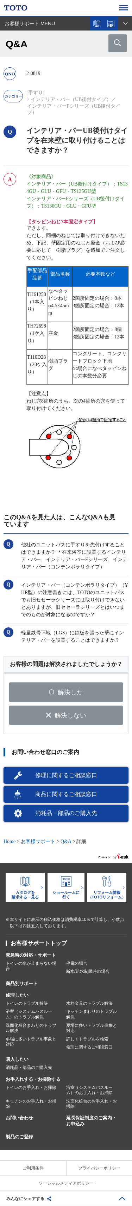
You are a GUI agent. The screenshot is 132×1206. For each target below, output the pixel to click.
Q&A (66, 841)
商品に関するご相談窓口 (66, 794)
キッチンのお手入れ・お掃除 (31, 1104)
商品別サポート (22, 983)
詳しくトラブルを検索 (87, 1039)
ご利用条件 (33, 1168)
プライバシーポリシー (99, 1168)
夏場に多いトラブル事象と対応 (91, 1028)
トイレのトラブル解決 (27, 1003)
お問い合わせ (19, 1117)
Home (9, 841)
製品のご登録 (19, 1136)
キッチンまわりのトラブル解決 (91, 1014)
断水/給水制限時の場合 (87, 971)
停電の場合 (76, 963)
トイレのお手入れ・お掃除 (31, 1087)
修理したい (17, 995)
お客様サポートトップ (39, 943)
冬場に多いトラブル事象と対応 (31, 1042)
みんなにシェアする (25, 1198)
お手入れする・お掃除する (33, 1079)
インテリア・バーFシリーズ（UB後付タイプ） (73, 109)
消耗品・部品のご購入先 (66, 813)
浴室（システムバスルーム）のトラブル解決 (29, 1014)
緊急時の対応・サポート (31, 955)
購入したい (17, 1059)
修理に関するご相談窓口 (66, 775)
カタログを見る (97, 23)
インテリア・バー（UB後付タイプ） (71, 99)
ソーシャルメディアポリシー (66, 1183)
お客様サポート (38, 841)
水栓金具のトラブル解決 (89, 1003)
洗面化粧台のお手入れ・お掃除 (91, 1104)
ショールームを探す (111, 23)
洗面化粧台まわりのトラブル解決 (31, 1028)
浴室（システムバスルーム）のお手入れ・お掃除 (89, 1090)
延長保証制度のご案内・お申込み (91, 1120)
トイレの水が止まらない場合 (31, 966)
